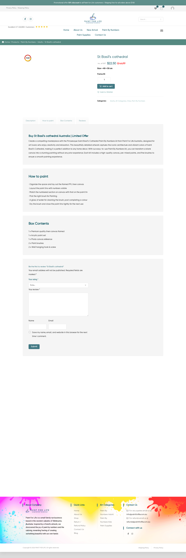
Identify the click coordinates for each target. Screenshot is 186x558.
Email (50, 323)
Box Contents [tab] (66, 122)
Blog (76, 537)
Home (6, 44)
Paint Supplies (106, 529)
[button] (161, 8)
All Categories (121, 102)
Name (31, 323)
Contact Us (79, 533)
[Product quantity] (104, 81)
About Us (78, 517)
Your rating (33, 282)
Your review (34, 292)
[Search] (160, 19)
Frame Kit (101, 76)
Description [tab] (30, 122)
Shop (76, 521)
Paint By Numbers (138, 102)
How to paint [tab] (48, 122)
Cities (129, 102)
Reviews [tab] (82, 122)
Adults (112, 102)
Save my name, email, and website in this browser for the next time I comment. (59, 337)
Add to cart (107, 88)
